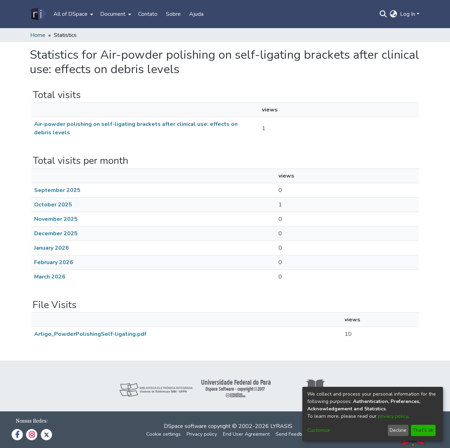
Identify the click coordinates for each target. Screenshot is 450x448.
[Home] (38, 14)
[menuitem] (72, 14)
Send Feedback (293, 434)
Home (37, 35)
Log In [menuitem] (407, 14)
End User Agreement (246, 434)
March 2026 (49, 277)
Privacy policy (202, 434)
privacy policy (393, 416)
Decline (398, 430)
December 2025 (56, 233)
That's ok (423, 430)
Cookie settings (163, 434)
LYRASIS (281, 426)
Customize (318, 430)
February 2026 (53, 262)
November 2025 (56, 219)
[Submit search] (383, 14)
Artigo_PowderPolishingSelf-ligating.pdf (90, 334)
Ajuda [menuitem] (196, 14)
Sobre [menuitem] (173, 14)
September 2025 (57, 190)
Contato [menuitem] (148, 14)
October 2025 (53, 205)
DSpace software (185, 426)
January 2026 (51, 248)
